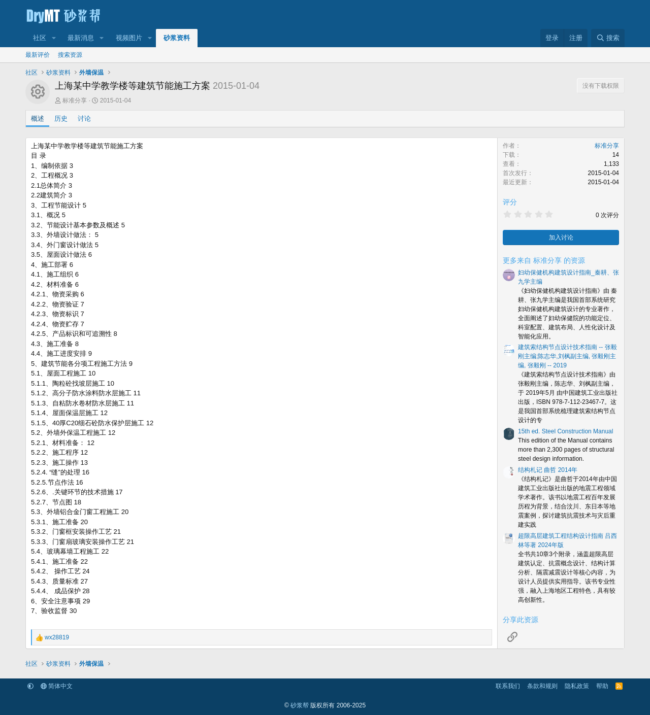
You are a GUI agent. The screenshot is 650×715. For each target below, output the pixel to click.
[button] (53, 38)
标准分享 (74, 100)
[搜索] (608, 38)
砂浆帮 (299, 705)
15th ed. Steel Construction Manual (565, 431)
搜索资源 (70, 54)
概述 (37, 118)
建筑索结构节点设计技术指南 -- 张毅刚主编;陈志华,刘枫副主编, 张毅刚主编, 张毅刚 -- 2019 (567, 356)
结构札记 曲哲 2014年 (547, 469)
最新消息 (81, 38)
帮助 (602, 686)
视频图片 (129, 38)
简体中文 (57, 686)
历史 (61, 118)
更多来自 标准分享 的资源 (544, 260)
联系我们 (508, 686)
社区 (39, 38)
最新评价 (37, 54)
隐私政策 (577, 686)
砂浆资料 (177, 38)
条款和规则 (542, 686)
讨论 (84, 118)
